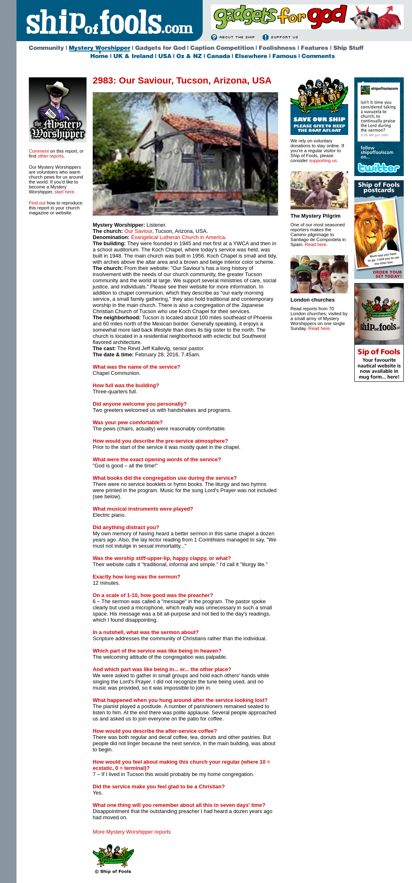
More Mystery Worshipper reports (132, 832)
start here (64, 191)
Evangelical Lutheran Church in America (178, 237)
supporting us (323, 160)
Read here (315, 244)
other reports (50, 155)
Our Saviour (138, 231)
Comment (39, 151)
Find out (37, 202)
